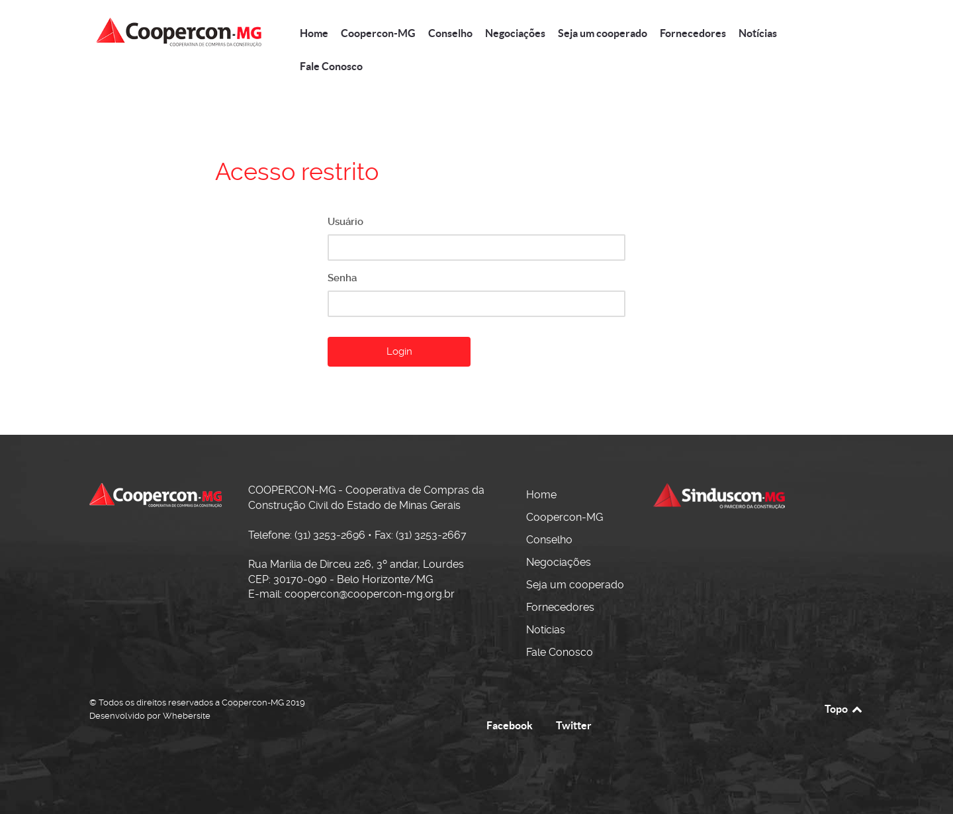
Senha (342, 278)
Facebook (509, 725)
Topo (844, 709)
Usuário (345, 222)
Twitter (574, 725)
